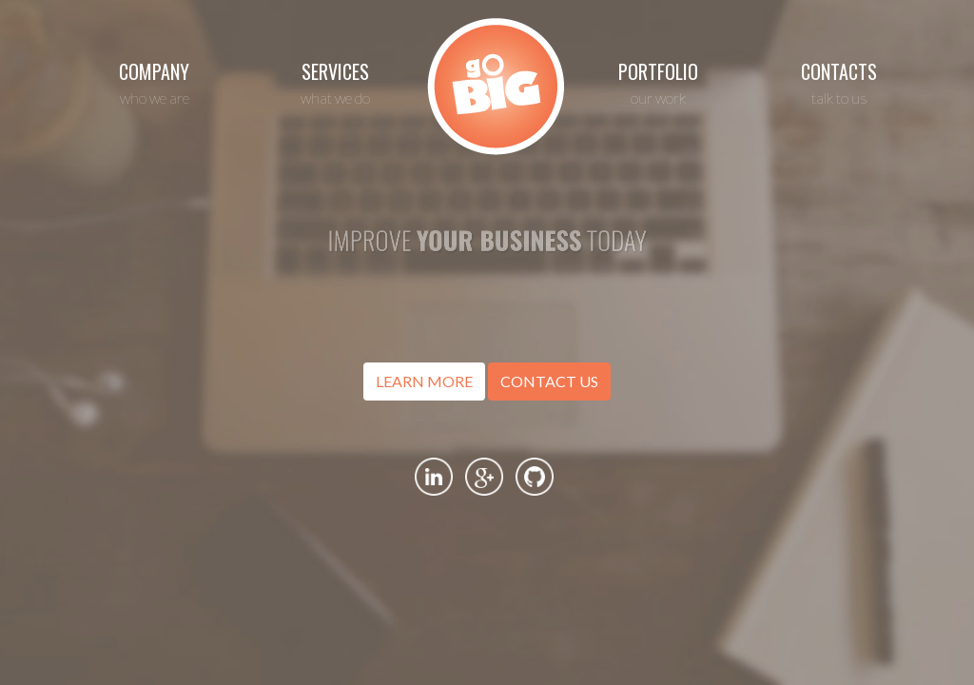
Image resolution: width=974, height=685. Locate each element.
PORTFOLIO (658, 82)
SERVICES (335, 82)
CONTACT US (549, 381)
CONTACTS (839, 82)
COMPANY (154, 82)
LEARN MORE (424, 381)
